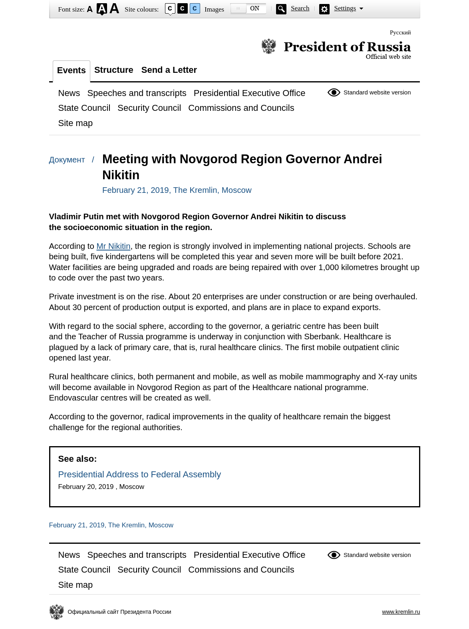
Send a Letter (169, 70)
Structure (113, 70)
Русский (400, 32)
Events (71, 70)
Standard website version (377, 92)
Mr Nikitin (114, 246)
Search (300, 8)
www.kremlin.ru (401, 612)
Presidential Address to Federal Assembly (139, 474)
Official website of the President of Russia (336, 49)
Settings (345, 8)
